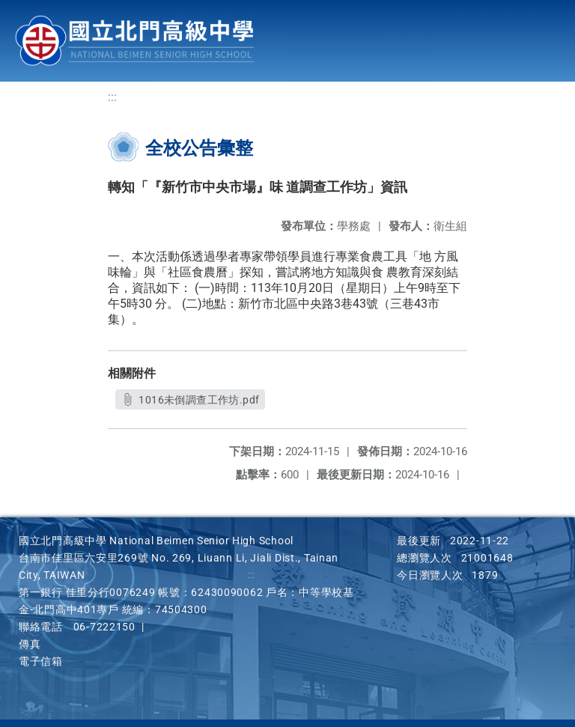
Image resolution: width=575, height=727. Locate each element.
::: (112, 98)
